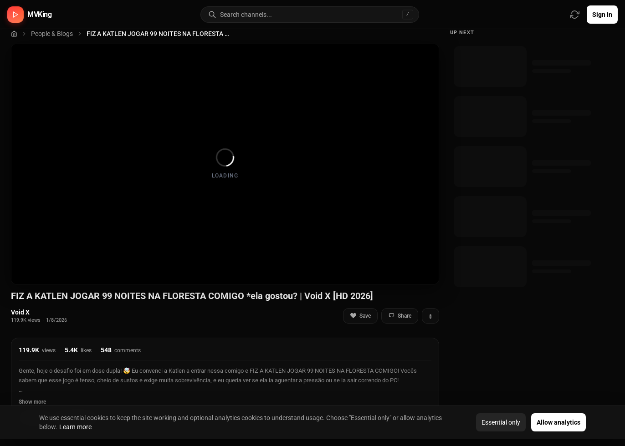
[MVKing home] (29, 15)
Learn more (75, 427)
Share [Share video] (399, 315)
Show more (32, 402)
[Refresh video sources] (575, 14)
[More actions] (430, 316)
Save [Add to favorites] (360, 315)
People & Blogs (52, 33)
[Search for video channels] (319, 14)
